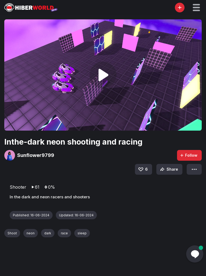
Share (168, 169)
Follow (188, 155)
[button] (196, 7)
